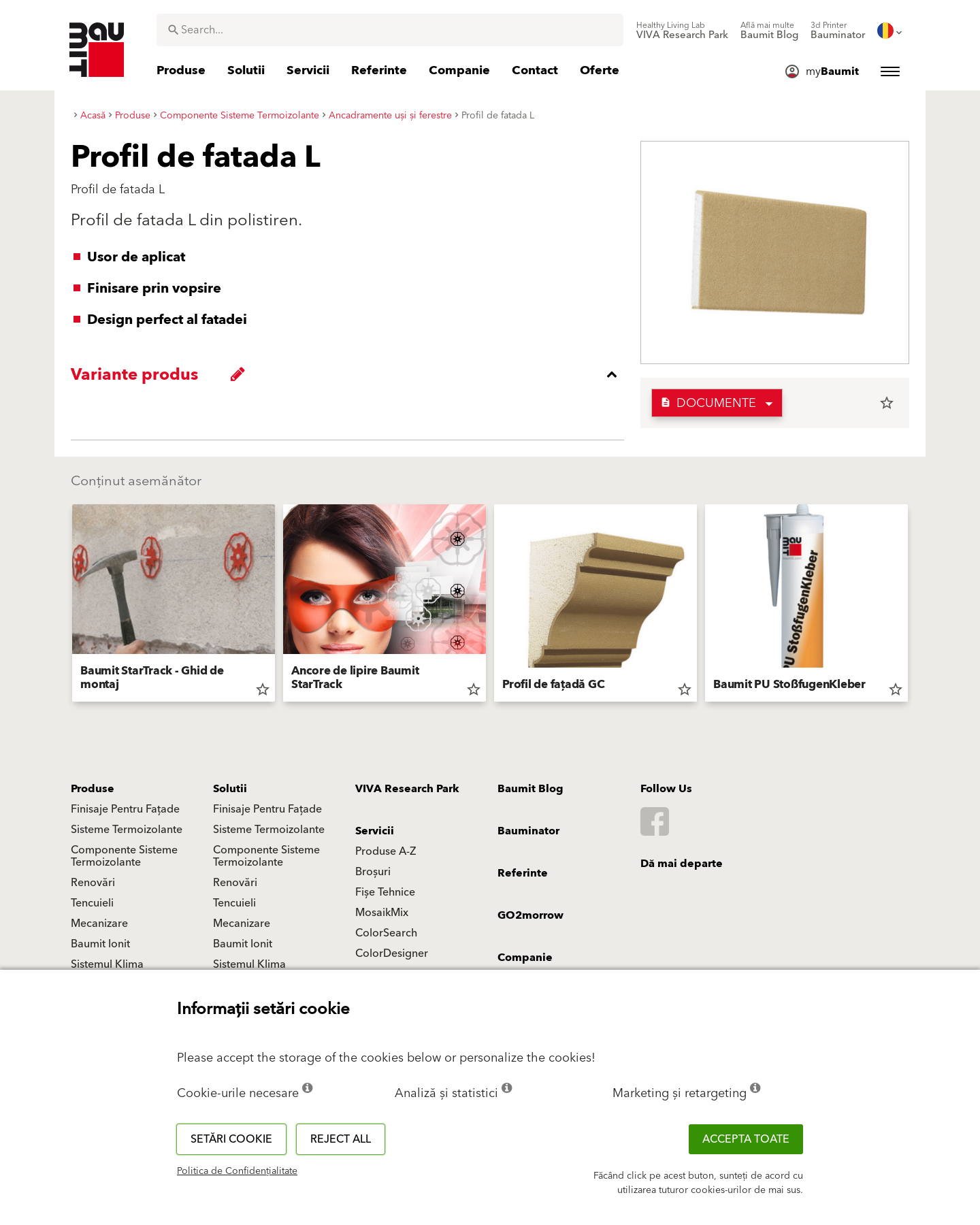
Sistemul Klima (107, 964)
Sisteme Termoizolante (126, 829)
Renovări (93, 882)
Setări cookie (231, 1139)
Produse (92, 788)
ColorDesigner (391, 953)
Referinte (522, 873)
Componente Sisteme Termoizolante (124, 856)
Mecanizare (99, 923)
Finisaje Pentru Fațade (125, 809)
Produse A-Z (385, 851)
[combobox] (390, 30)
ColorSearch (386, 933)
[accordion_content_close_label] (351, 374)
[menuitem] (682, 30)
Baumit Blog (530, 788)
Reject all (340, 1139)
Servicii (374, 830)
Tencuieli (92, 903)
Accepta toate (745, 1139)
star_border (887, 403)
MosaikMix (381, 912)
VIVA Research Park (407, 788)
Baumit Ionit (100, 943)
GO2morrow (530, 915)
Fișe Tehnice (385, 892)
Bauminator (528, 830)
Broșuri (373, 871)
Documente (708, 403)
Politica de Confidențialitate (237, 1171)
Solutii (230, 788)
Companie (525, 957)
